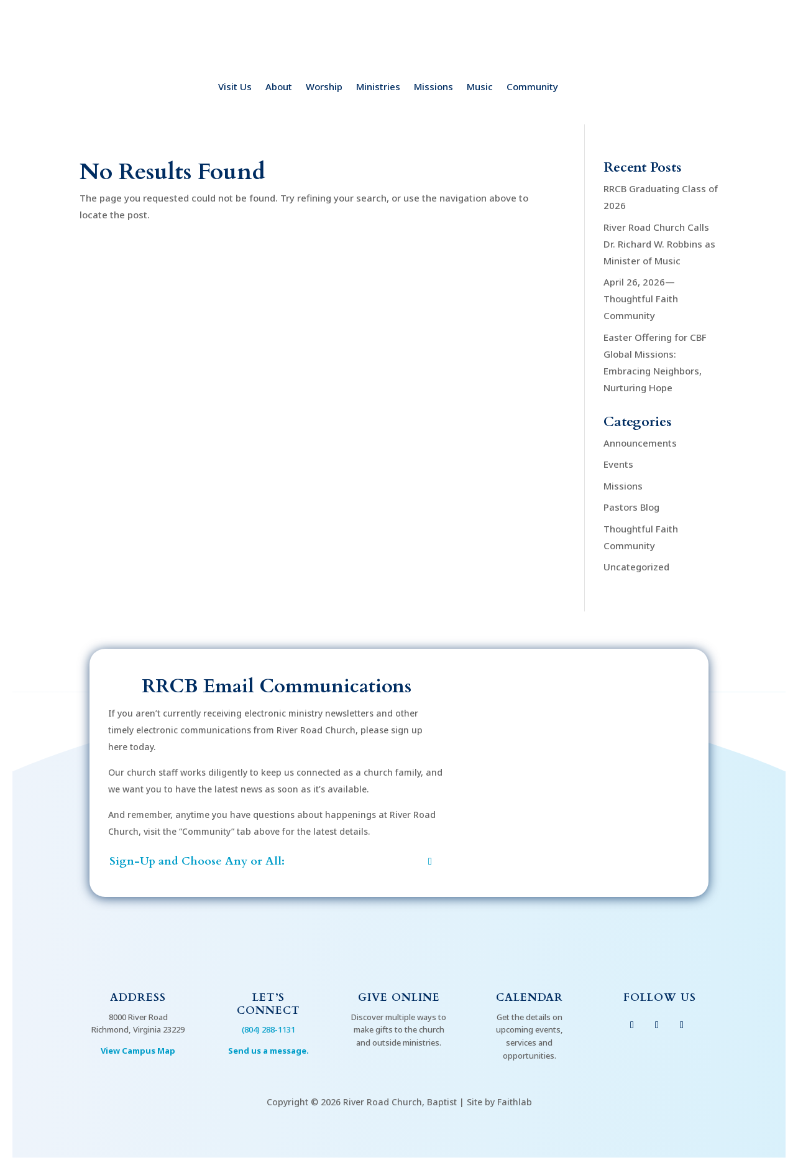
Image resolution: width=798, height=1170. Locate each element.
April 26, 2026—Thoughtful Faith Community (640, 299)
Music (480, 87)
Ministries (378, 87)
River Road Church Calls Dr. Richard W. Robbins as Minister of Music (659, 244)
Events (618, 464)
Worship (324, 87)
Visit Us (235, 87)
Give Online (399, 997)
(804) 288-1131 (268, 1029)
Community (532, 87)
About (278, 87)
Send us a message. (268, 1050)
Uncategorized (636, 566)
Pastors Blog (631, 507)
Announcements (640, 443)
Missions (433, 87)
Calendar (529, 997)
